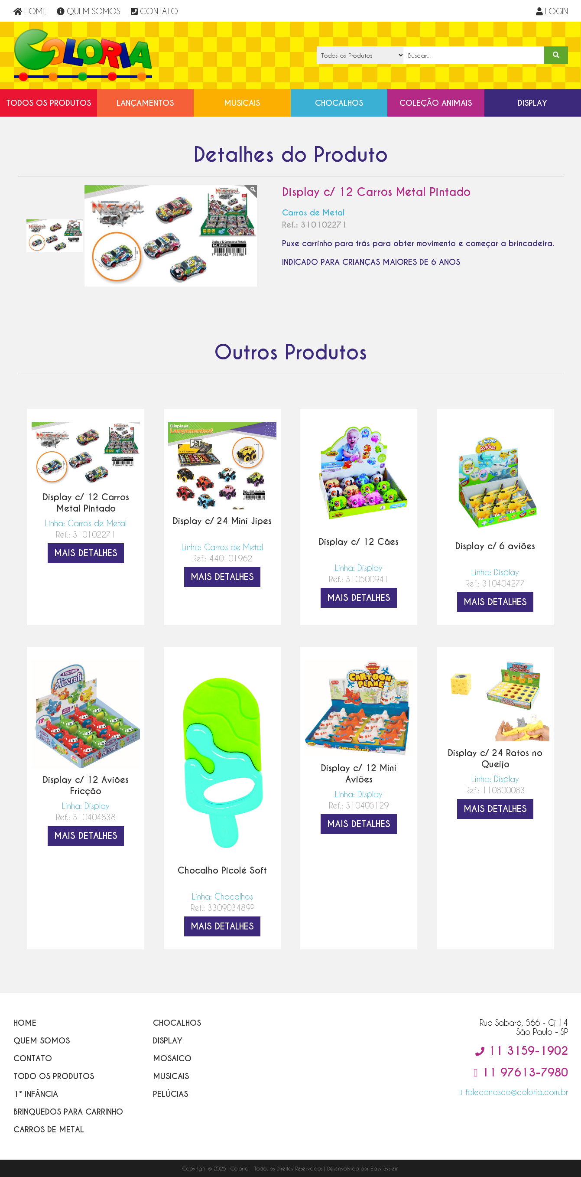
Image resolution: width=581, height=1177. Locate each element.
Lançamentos (145, 103)
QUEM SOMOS (88, 11)
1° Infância (35, 1094)
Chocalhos (339, 103)
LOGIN (552, 11)
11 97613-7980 (521, 1072)
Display (532, 103)
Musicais (242, 103)
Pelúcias (170, 1094)
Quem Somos (41, 1041)
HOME (29, 11)
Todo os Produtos (53, 1076)
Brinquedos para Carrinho (68, 1112)
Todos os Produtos (48, 103)
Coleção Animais (435, 103)
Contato (32, 1058)
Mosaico (172, 1058)
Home (24, 1023)
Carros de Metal (48, 1130)
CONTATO (154, 11)
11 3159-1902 (521, 1051)
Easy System (384, 1168)
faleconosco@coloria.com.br (514, 1091)
